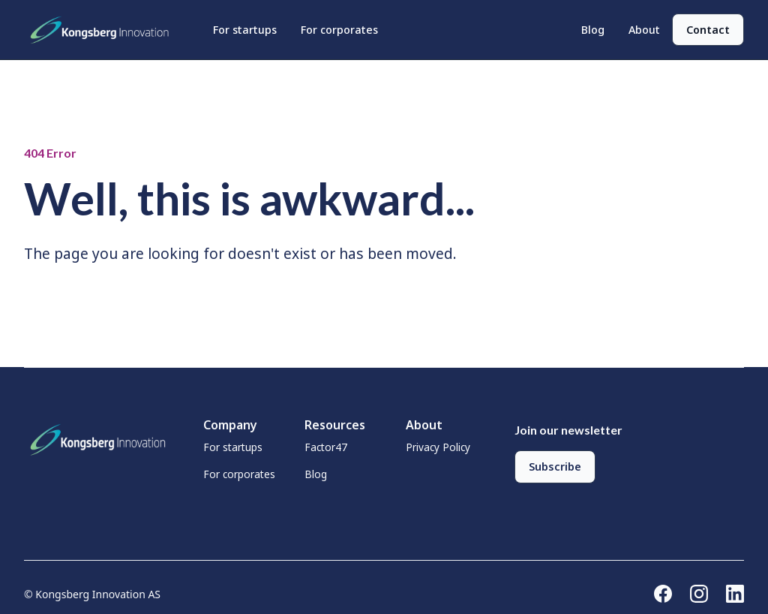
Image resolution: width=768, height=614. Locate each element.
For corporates (339, 30)
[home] (103, 30)
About (644, 30)
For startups (245, 30)
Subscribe (555, 466)
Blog (592, 30)
